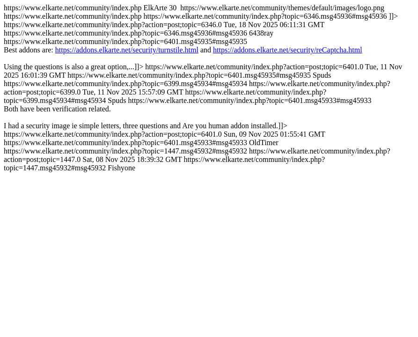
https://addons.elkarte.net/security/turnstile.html (126, 50)
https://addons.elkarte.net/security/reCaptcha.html (287, 50)
